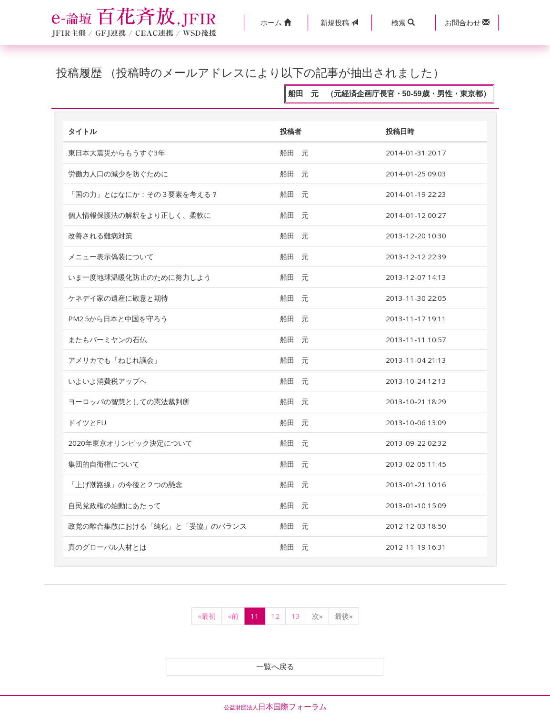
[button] (276, 22)
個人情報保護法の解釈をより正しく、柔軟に (139, 215)
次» (317, 616)
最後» (344, 616)
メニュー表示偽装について (111, 256)
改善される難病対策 (100, 235)
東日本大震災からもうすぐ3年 (116, 152)
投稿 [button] (339, 22)
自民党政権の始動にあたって (114, 505)
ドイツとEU (87, 422)
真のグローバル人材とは (107, 547)
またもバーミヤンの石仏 (107, 339)
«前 (233, 616)
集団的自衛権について (104, 464)
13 (295, 616)
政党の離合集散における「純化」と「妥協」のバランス (157, 526)
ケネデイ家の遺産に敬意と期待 (118, 298)
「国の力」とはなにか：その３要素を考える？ (143, 194)
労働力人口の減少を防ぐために (118, 173)
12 (275, 616)
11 (254, 616)
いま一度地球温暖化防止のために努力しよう (139, 277)
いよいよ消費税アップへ (107, 381)
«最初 (207, 616)
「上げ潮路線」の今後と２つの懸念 (125, 484)
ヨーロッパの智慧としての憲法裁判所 (129, 401)
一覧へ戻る (275, 667)
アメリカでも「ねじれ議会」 (114, 360)
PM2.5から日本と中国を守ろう (118, 318)
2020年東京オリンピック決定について (130, 443)
